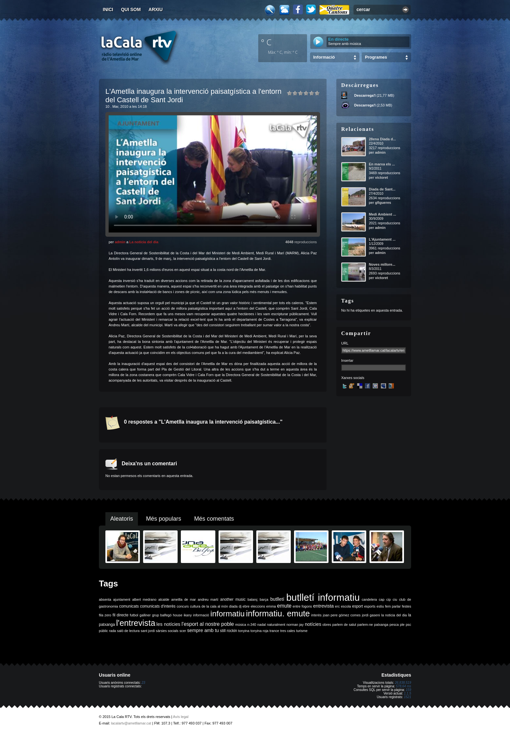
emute (284, 606)
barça (264, 599)
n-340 (251, 624)
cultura (195, 606)
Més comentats (214, 518)
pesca (394, 624)
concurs (183, 606)
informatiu (227, 613)
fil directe (120, 615)
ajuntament (121, 599)
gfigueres (383, 202)
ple (402, 624)
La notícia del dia (143, 242)
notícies (313, 624)
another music (233, 599)
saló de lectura (128, 631)
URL (344, 343)
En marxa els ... (382, 164)
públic (103, 631)
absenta (105, 599)
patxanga (381, 624)
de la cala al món (215, 606)
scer (183, 631)
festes (406, 606)
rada (112, 631)
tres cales (287, 631)
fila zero (105, 615)
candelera (369, 599)
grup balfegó (161, 615)
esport (357, 606)
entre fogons (302, 606)
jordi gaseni (371, 615)
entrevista (323, 606)
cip (388, 599)
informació (201, 615)
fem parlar (393, 606)
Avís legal (181, 717)
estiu (380, 606)
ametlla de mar (183, 599)
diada (233, 606)
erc (337, 606)
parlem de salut (344, 624)
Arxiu (156, 9)
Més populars (163, 518)
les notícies (168, 624)
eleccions (258, 606)
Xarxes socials (352, 378)
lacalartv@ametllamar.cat (131, 723)
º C (266, 42)
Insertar (347, 360)
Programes (376, 57)
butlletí (277, 599)
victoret (381, 177)
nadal (261, 624)
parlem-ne (365, 624)
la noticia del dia (394, 615)
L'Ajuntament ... (382, 239)
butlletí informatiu (323, 597)
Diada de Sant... (382, 189)
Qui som (131, 9)
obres (326, 624)
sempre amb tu (203, 630)
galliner (145, 615)
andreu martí (208, 599)
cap (381, 599)
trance (274, 631)
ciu (395, 599)
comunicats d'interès (157, 606)
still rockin (228, 630)
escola (346, 606)
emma (271, 606)
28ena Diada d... (382, 139)
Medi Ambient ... (382, 214)
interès (316, 615)
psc (408, 624)
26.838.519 (403, 682)
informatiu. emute (278, 613)
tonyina (243, 631)
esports (369, 606)
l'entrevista (135, 622)
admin (120, 242)
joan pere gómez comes (342, 615)
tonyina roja (259, 631)
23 (143, 682)
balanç (253, 599)
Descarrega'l (365, 95)
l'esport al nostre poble (207, 624)
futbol (134, 615)
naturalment (276, 624)
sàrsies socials (167, 631)
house (177, 615)
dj (240, 606)
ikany (188, 615)
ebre (246, 606)
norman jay (295, 624)
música (240, 624)
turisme (301, 631)
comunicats (129, 606)
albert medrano (144, 599)
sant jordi (148, 631)
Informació (324, 57)
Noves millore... (382, 264)
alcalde (163, 599)
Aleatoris (121, 518)
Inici (108, 9)
